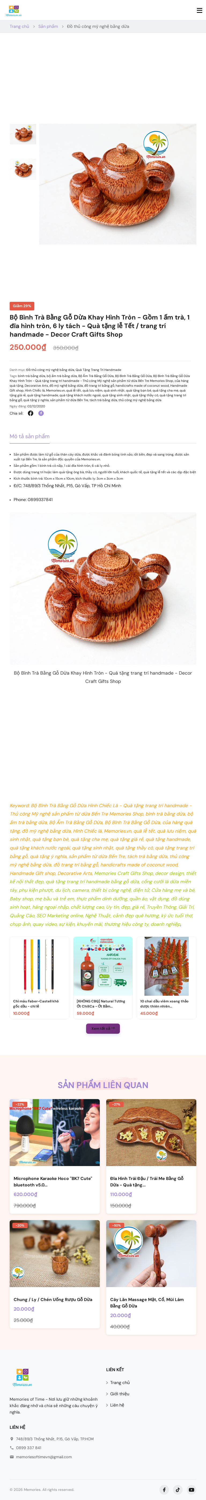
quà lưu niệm (92, 390)
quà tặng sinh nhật (116, 395)
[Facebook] (164, 1490)
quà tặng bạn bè (138, 390)
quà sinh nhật (114, 390)
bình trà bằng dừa (31, 376)
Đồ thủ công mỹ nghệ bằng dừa (98, 26)
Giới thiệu (119, 1394)
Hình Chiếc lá (35, 390)
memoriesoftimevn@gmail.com (44, 1456)
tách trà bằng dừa (103, 400)
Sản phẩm (48, 26)
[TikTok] (178, 1490)
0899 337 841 (28, 1447)
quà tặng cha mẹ (165, 390)
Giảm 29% (22, 306)
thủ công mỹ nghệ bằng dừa (140, 400)
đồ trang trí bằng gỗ (99, 386)
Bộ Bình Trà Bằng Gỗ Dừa (133, 376)
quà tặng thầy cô (145, 395)
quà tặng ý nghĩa (36, 400)
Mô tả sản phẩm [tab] (30, 436)
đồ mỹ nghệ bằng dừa (66, 386)
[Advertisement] (103, 83)
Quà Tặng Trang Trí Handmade (98, 370)
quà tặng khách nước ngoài (80, 395)
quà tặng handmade (42, 395)
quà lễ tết (73, 390)
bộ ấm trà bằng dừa (62, 376)
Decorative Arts (36, 386)
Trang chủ (19, 26)
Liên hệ (117, 1405)
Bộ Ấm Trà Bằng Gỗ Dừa (96, 376)
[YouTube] (191, 1490)
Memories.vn (55, 390)
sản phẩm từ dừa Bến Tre (69, 400)
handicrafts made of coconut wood (142, 386)
